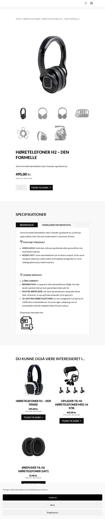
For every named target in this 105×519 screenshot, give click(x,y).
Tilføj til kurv (39, 187)
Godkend (53, 497)
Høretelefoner (31, 19)
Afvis (52, 505)
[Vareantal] (21, 187)
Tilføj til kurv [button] (32, 417)
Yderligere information (56, 225)
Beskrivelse (27, 225)
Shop (18, 19)
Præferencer (52, 512)
